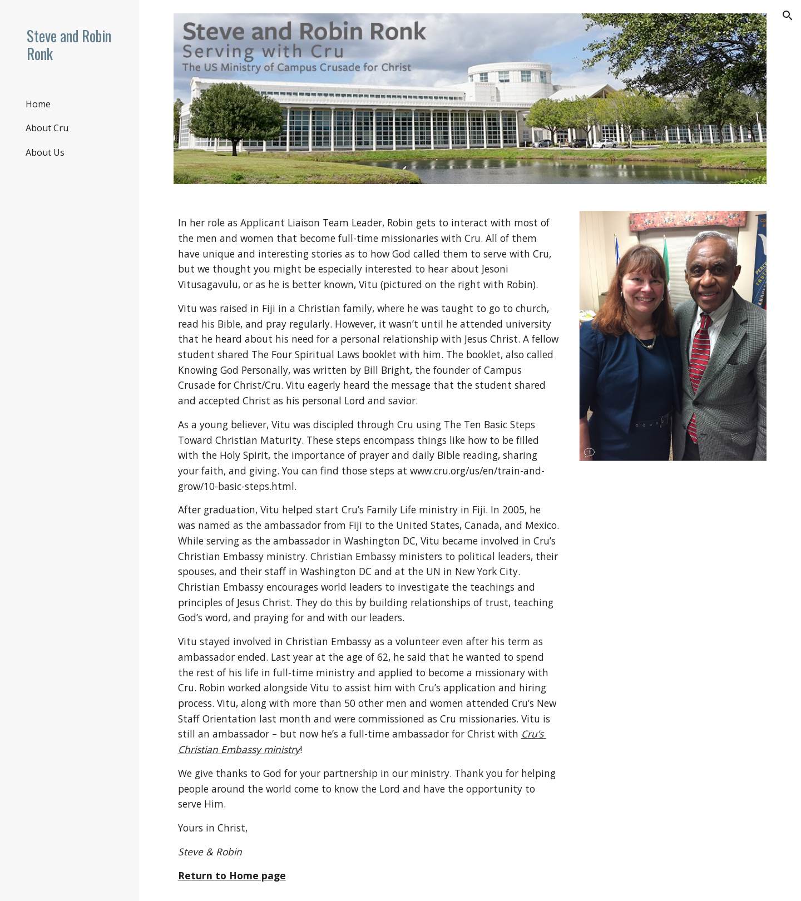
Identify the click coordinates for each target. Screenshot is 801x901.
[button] (787, 15)
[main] (369, 549)
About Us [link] (45, 152)
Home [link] (38, 104)
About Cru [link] (47, 128)
